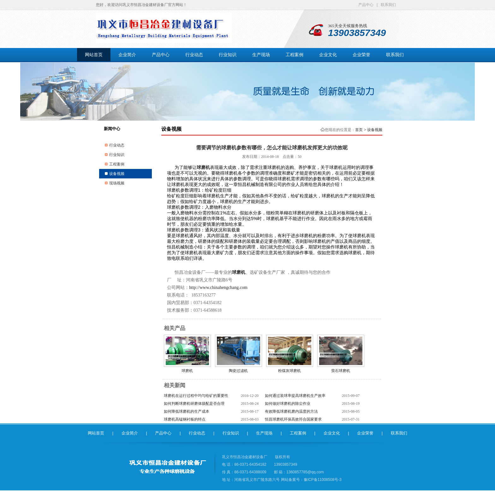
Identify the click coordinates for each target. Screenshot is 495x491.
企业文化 (328, 54)
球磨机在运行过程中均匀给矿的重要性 (196, 395)
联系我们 (388, 5)
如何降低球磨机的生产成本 (186, 411)
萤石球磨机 (340, 370)
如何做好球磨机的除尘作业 (287, 403)
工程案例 (294, 54)
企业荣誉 (361, 54)
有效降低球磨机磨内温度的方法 (291, 411)
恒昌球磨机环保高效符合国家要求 (293, 419)
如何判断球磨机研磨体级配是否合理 (194, 403)
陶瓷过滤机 (238, 370)
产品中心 (365, 5)
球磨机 (187, 370)
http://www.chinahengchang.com (218, 287)
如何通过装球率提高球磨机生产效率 (295, 395)
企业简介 (127, 54)
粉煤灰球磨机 (289, 370)
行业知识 (227, 54)
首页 (359, 130)
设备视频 (116, 173)
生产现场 (261, 54)
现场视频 (116, 183)
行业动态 (194, 54)
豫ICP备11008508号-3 (323, 479)
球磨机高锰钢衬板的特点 (185, 419)
